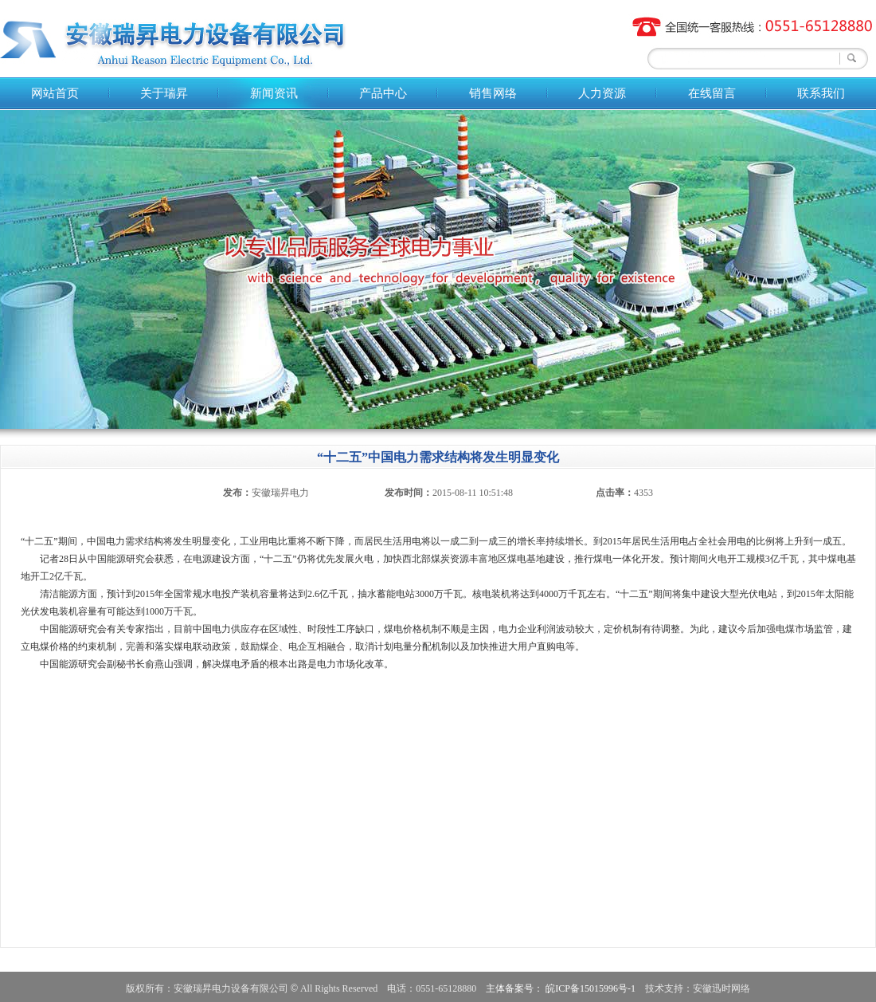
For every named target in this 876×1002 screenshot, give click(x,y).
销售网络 (493, 93)
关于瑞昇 (164, 93)
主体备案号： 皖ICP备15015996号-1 (560, 988)
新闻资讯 (274, 93)
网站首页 (55, 93)
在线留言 (712, 93)
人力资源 (602, 93)
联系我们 (821, 93)
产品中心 (383, 93)
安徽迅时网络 (721, 988)
